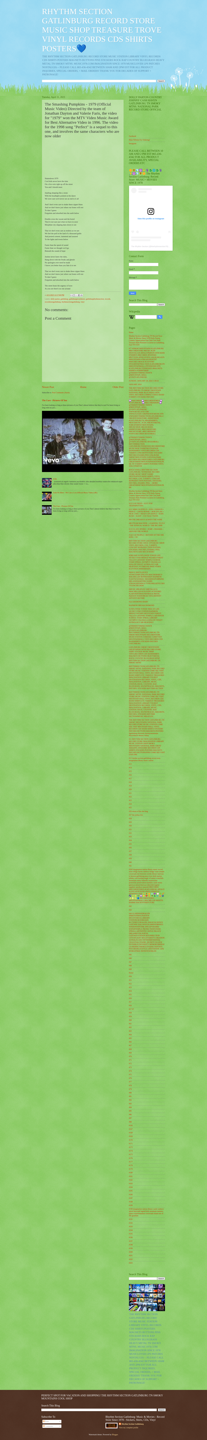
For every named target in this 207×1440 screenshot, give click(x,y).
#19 (130, 786)
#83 (130, 1104)
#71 (130, 1060)
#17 (130, 779)
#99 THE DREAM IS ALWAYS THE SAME (145, 520)
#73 (130, 1067)
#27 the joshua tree (136, 815)
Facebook (132, 136)
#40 (130, 862)
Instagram (132, 144)
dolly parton (55, 299)
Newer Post (48, 387)
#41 (130, 866)
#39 (130, 859)
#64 (130, 1035)
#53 (130, 987)
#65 (130, 1038)
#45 (130, 955)
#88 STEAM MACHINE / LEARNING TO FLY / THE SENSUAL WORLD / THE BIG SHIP (147, 524)
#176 (131, 1158)
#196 (55, 479)
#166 (131, 1126)
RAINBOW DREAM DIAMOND (141, 605)
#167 (131, 1129)
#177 (131, 1162)
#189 (131, 1205)
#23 (130, 800)
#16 (130, 775)
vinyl (82, 302)
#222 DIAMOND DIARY (138, 602)
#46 (130, 958)
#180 (131, 1173)
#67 (130, 1046)
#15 (130, 771)
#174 (131, 1151)
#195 (131, 1234)
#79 (130, 1089)
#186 (131, 1195)
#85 (130, 1111)
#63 (130, 1031)
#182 (131, 1180)
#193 (131, 1227)
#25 (130, 808)
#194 (131, 1230)
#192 (131, 1223)
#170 (131, 1140)
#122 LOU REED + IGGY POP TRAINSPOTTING (140, 504)
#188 (131, 1202)
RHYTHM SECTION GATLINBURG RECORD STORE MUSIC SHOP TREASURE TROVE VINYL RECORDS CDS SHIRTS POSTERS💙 (102, 30)
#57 (130, 1002)
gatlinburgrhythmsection (95, 299)
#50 (130, 976)
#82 (130, 1100)
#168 (131, 1133)
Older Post (118, 387)
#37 (130, 851)
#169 (131, 1136)
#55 (130, 995)
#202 (131, 1259)
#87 (130, 1118)
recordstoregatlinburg (53, 302)
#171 (131, 1144)
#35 (130, 844)
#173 (131, 1147)
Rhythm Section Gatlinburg (132, 1424)
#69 (130, 1053)
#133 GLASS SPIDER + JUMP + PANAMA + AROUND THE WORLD (146, 530)
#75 (130, 1075)
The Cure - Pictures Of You (54, 400)
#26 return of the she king (138, 811)
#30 (130, 826)
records (107, 299)
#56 (130, 998)
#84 (130, 1107)
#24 (130, 804)
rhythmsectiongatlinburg (71, 302)
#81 (130, 1096)
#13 (130, 764)
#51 (130, 980)
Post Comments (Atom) (61, 393)
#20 (130, 789)
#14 (130, 768)
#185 (131, 1191)
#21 (130, 793)
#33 (130, 837)
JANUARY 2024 (135, 384)
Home (83, 387)
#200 (131, 1252)
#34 (130, 840)
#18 (130, 782)
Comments (48, 1426)
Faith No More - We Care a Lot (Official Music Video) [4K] (75, 493)
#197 (131, 1241)
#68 (130, 1049)
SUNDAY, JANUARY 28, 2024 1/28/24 (144, 381)
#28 (130, 819)
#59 (130, 1017)
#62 (130, 1027)
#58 (130, 1013)
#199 (131, 1248)
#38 (130, 855)
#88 (130, 1122)
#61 (130, 1024)
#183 (131, 1184)
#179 (131, 1169)
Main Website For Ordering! (139, 140)
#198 (131, 1245)
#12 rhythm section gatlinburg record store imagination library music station (144, 759)
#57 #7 (131, 1009)
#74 (130, 1071)
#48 (130, 966)
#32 (130, 833)
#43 (130, 910)
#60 (130, 1020)
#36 (130, 848)
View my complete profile (128, 1428)
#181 (131, 1176)
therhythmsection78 (159, 246)
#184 (131, 1187)
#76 (130, 1078)
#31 (130, 830)
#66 (130, 1042)
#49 (130, 969)
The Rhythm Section (139, 246)
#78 (130, 1086)
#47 (130, 962)
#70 (130, 1056)
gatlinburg (64, 299)
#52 (130, 984)
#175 (131, 1154)
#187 (131, 1198)
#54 (130, 991)
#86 (130, 1115)
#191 (131, 1219)
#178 (131, 1165)
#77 (130, 1082)
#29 (130, 822)
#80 (130, 1093)
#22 (130, 797)
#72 (130, 1064)
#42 (130, 906)
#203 (131, 1263)
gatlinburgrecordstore (77, 299)
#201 (131, 1256)
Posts (46, 1421)
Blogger (115, 1435)
